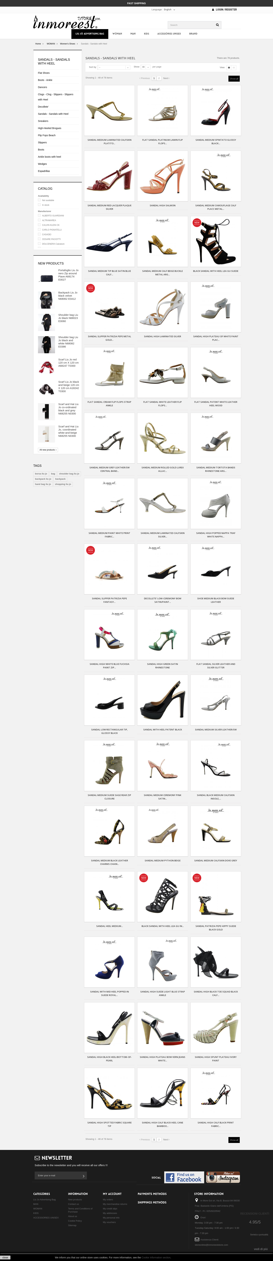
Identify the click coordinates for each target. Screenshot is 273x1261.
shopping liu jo (63, 484)
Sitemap (72, 1225)
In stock (45, 205)
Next (166, 78)
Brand (193, 34)
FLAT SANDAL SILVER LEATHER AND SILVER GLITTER (215, 665)
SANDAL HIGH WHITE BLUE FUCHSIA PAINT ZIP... (109, 665)
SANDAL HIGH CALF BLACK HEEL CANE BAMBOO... (162, 1124)
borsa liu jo (41, 473)
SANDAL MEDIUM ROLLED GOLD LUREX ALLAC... (163, 469)
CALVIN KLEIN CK (51, 225)
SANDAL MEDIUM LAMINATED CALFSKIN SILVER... (163, 534)
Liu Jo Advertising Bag (90, 34)
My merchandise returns (115, 1204)
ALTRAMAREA (49, 220)
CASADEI (46, 234)
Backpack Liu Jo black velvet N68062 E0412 (67, 295)
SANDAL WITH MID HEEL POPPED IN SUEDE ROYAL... (109, 993)
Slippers (42, 142)
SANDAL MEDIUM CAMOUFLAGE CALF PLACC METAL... (215, 207)
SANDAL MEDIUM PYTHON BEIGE (163, 860)
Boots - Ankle (45, 80)
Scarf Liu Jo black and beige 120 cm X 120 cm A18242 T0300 (68, 386)
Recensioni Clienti (254, 1213)
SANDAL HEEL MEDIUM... (109, 926)
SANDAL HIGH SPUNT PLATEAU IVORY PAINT (216, 1058)
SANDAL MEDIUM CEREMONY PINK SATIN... (162, 797)
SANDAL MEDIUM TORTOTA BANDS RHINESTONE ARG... (215, 469)
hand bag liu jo (43, 484)
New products (51, 263)
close (5, 1257)
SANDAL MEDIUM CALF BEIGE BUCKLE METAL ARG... (162, 272)
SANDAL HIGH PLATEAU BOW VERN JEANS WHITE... (162, 1058)
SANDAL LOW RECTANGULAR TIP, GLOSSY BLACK (109, 731)
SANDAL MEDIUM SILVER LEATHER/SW (216, 729)
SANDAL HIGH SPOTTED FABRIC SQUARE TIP (109, 1124)
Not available (48, 200)
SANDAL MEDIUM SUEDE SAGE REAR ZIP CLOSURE (109, 797)
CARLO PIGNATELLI (52, 230)
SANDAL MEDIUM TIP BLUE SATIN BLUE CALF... (109, 272)
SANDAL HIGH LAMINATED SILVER (162, 336)
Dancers (42, 87)
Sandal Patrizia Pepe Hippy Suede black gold (216, 927)
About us (72, 1216)
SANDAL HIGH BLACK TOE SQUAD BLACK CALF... (216, 993)
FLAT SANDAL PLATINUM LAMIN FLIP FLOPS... (162, 141)
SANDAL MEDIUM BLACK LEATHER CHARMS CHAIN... (109, 862)
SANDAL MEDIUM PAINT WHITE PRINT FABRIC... (109, 534)
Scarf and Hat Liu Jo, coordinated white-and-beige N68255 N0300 (68, 431)
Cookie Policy (75, 1221)
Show (136, 66)
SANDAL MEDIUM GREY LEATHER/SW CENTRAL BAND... (109, 469)
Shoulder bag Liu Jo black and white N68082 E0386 (68, 342)
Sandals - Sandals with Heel (53, 113)
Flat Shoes (44, 72)
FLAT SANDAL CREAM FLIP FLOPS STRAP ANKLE (109, 403)
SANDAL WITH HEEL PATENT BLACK (162, 729)
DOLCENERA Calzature (53, 244)
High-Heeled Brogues (49, 128)
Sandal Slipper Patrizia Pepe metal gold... (109, 338)
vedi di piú (261, 1249)
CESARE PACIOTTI (51, 239)
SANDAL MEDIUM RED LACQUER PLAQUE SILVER (109, 207)
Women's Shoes (67, 44)
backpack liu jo (43, 479)
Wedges (42, 164)
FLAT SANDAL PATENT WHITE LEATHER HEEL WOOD (215, 403)
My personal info (111, 1217)
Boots (41, 149)
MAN (133, 34)
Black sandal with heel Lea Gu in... (163, 926)
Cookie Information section (156, 1257)
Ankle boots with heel (49, 156)
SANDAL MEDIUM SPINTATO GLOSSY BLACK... (216, 141)
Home (38, 44)
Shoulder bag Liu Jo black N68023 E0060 (68, 318)
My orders (108, 1199)
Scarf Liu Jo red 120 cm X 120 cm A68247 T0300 (68, 362)
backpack (60, 479)
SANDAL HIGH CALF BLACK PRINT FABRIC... (216, 1124)
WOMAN (117, 34)
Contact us (73, 1204)
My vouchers (109, 1222)
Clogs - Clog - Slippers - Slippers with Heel (55, 97)
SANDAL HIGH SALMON (163, 205)
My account (112, 1194)
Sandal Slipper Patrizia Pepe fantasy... (109, 600)
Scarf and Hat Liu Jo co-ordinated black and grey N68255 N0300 (68, 409)
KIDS (146, 34)
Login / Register (224, 9)
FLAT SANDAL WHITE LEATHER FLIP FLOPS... (162, 403)
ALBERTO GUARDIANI (53, 215)
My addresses (110, 1213)
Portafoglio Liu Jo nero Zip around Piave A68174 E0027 (68, 275)
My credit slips (110, 1208)
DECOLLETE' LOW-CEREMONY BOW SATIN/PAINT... (162, 600)
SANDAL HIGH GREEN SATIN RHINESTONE (162, 665)
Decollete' (43, 106)
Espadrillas (44, 171)
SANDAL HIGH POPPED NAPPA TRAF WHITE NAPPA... (215, 534)
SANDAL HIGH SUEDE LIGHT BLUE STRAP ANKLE (162, 993)
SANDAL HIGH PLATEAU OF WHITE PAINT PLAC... (215, 338)
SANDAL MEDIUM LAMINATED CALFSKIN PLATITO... (109, 141)
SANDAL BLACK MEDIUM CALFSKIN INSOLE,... (216, 797)
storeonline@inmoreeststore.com (211, 1245)
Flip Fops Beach (47, 135)
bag (53, 473)
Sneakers (43, 121)
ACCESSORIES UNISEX (169, 34)
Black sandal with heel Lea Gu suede (215, 271)
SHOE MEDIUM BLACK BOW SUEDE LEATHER (215, 600)
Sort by (92, 67)
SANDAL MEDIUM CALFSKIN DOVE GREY (215, 860)
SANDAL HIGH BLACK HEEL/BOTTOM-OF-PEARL (109, 1058)
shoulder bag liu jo (69, 473)
